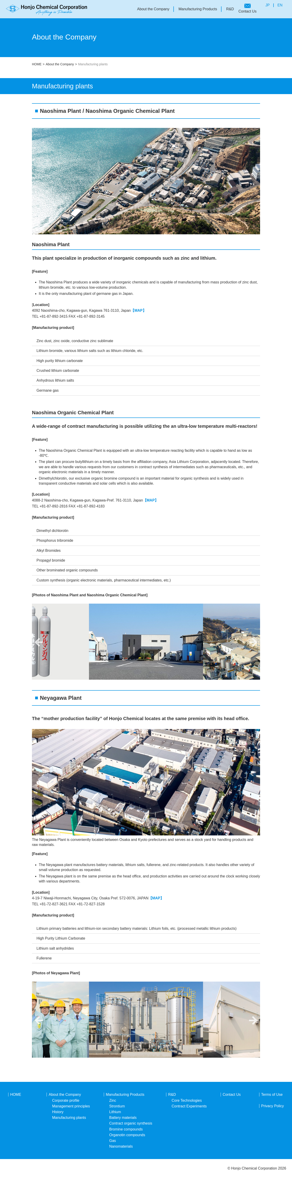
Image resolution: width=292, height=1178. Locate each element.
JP (267, 5)
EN (279, 5)
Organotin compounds (127, 1135)
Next (253, 642)
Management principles (71, 1106)
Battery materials (123, 1118)
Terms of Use (272, 1094)
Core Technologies (187, 1100)
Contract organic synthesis (130, 1123)
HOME (37, 64)
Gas (112, 1141)
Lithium (115, 1112)
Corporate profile (65, 1100)
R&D (230, 9)
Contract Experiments (189, 1106)
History (57, 1112)
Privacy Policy (272, 1106)
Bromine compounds (126, 1129)
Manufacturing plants (69, 1118)
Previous (38, 642)
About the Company (153, 9)
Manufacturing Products (197, 9)
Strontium (117, 1106)
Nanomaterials (121, 1146)
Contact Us (247, 11)
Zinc (112, 1100)
